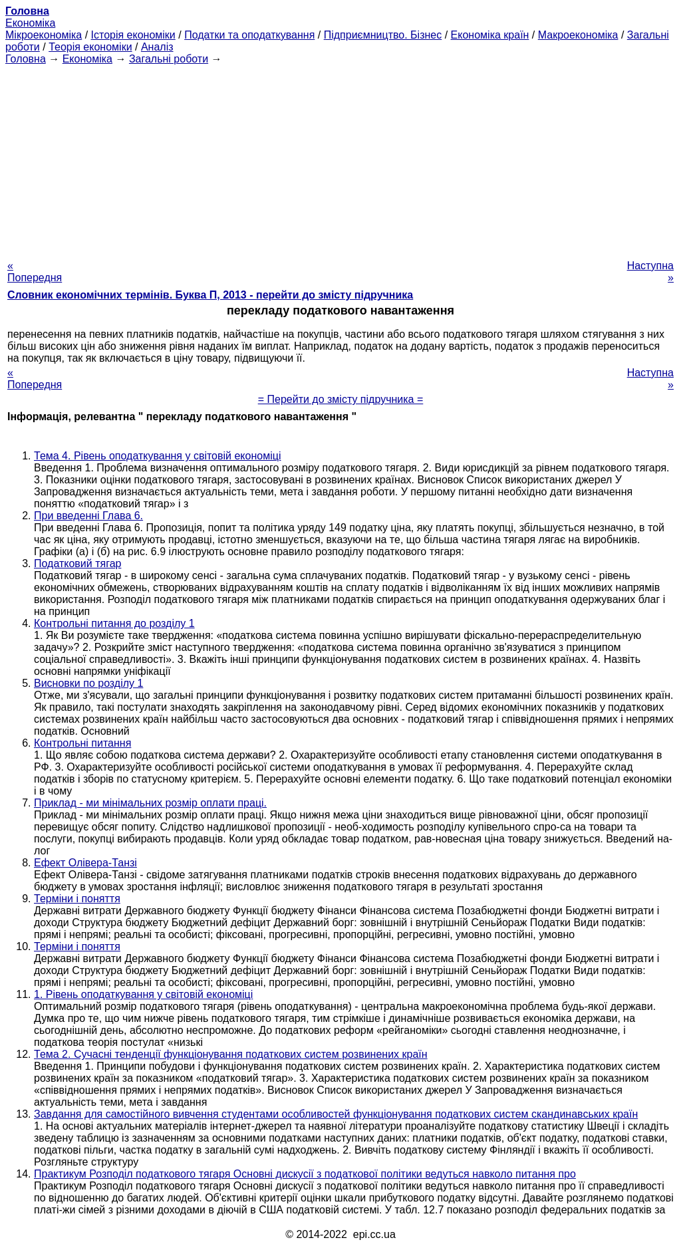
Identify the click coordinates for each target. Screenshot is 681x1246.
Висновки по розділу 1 (88, 683)
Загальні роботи (168, 58)
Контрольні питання (82, 743)
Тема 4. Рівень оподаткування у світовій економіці (157, 455)
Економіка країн (490, 35)
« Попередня (34, 271)
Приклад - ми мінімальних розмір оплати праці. (150, 803)
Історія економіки (133, 35)
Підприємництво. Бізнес (383, 35)
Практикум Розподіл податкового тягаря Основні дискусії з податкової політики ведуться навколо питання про (305, 1174)
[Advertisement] (340, 158)
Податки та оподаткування (249, 35)
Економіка (30, 23)
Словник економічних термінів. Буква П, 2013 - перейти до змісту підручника (210, 295)
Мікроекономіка (43, 35)
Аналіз (157, 47)
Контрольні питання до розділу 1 (114, 623)
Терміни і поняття (77, 898)
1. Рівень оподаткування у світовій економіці (143, 994)
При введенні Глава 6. (88, 515)
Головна (25, 58)
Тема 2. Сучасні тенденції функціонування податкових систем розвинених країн (231, 1054)
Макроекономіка (578, 35)
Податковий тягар (77, 563)
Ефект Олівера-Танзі (85, 862)
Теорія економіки (90, 47)
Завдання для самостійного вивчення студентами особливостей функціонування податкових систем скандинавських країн (336, 1114)
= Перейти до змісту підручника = (341, 399)
